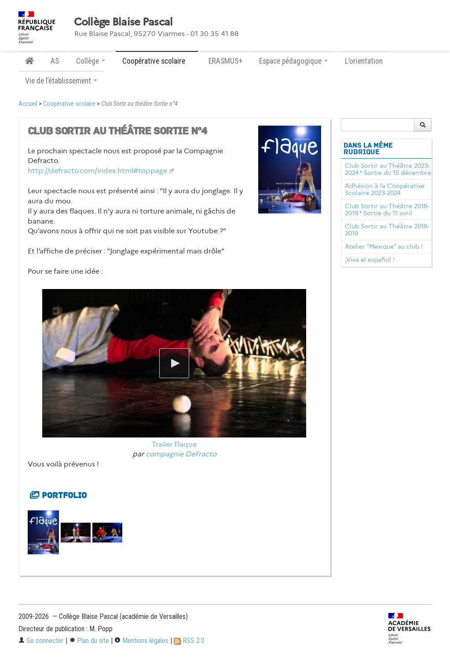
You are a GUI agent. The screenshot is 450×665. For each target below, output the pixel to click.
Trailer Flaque (174, 444)
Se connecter (41, 640)
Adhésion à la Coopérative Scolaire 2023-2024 (384, 189)
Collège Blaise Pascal (123, 22)
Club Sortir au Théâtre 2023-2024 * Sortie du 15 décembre (388, 169)
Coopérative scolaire (69, 104)
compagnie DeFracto (181, 454)
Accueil (27, 104)
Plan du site (89, 640)
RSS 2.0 (189, 640)
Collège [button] (90, 61)
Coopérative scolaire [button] (156, 61)
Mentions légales (141, 640)
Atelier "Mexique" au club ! (384, 246)
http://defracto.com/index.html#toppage (97, 170)
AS (55, 61)
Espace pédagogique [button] (293, 61)
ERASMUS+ (225, 61)
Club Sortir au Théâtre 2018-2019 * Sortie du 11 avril (387, 209)
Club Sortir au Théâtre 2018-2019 (387, 229)
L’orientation (364, 61)
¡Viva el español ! (370, 260)
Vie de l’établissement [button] (61, 80)
